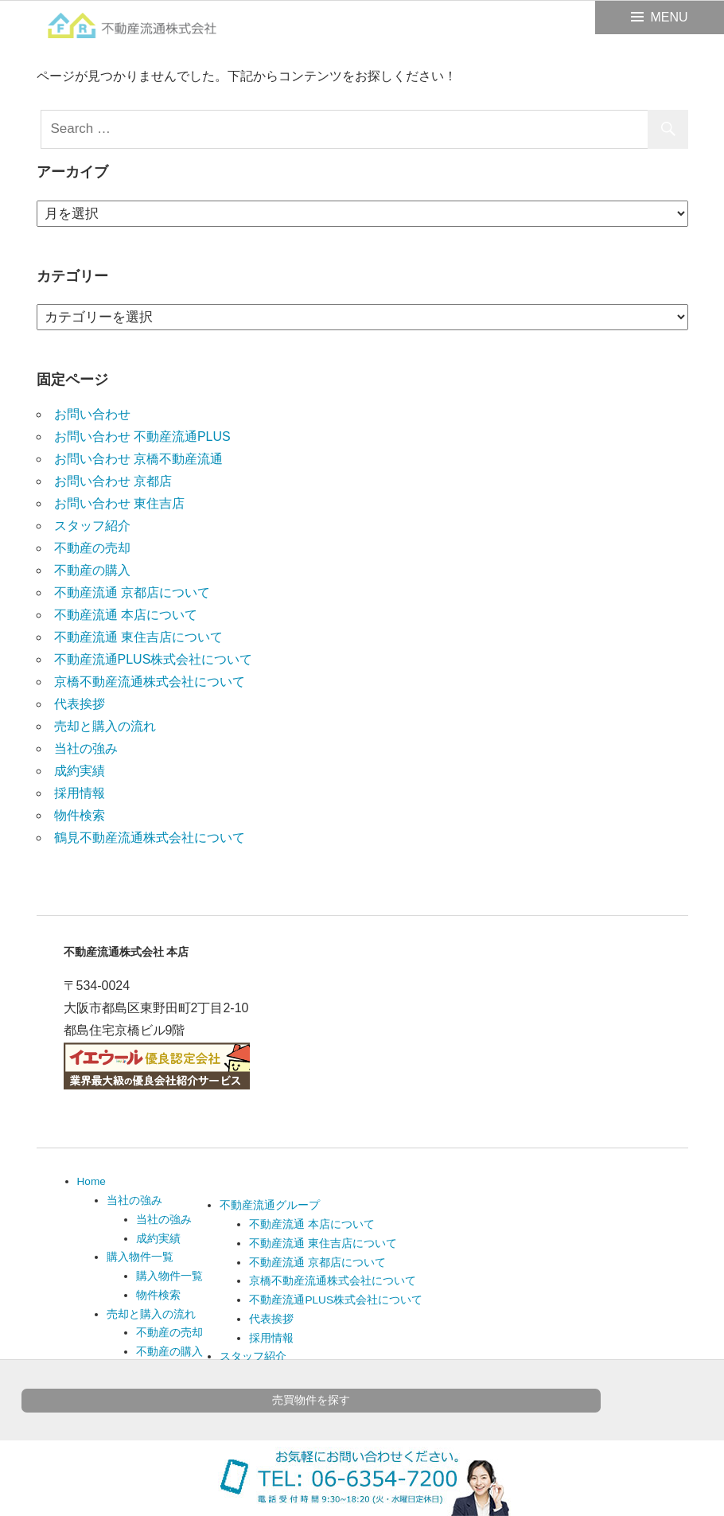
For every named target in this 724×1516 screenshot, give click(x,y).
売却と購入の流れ (105, 726)
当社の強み (86, 748)
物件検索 (79, 815)
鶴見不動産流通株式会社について (149, 837)
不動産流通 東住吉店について (138, 637)
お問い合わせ (92, 414)
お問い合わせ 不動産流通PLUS (142, 436)
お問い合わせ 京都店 (113, 481)
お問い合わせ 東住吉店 (119, 503)
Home (91, 1181)
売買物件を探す (311, 1400)
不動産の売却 (92, 548)
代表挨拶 (79, 704)
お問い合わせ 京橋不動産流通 (138, 459)
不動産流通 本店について (125, 615)
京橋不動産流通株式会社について (149, 681)
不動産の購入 (92, 570)
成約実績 (79, 770)
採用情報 (79, 793)
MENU (668, 17)
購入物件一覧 (140, 1257)
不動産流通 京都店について (132, 592)
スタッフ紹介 (92, 525)
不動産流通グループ (270, 1205)
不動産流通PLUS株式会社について (153, 659)
